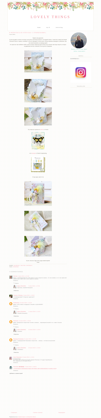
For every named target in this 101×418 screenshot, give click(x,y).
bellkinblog (16, 302)
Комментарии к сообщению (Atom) (27, 416)
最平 (56, 368)
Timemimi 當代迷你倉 (18, 366)
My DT (48, 27)
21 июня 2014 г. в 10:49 (30, 338)
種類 (42, 368)
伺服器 (29, 368)
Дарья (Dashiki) (21, 285)
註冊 (32, 368)
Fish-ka (15, 276)
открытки (16, 266)
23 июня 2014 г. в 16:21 (28, 357)
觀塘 (24, 368)
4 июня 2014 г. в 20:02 (28, 295)
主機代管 (39, 368)
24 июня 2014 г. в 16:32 (34, 329)
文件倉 (49, 368)
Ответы (17, 283)
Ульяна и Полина (18, 295)
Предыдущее (61, 412)
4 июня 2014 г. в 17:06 (34, 285)
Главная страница (37, 412)
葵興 (16, 368)
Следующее (14, 412)
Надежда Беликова (18, 338)
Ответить (15, 280)
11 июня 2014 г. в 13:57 (34, 311)
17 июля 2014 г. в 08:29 (30, 366)
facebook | (17, 265)
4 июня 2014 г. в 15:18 (23, 276)
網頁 (36, 368)
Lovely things (50, 17)
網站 (52, 368)
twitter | (23, 265)
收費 (44, 368)
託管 (54, 368)
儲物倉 (19, 368)
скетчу (41, 129)
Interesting (59, 27)
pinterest (29, 265)
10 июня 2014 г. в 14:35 (26, 302)
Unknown (15, 320)
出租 (14, 368)
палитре (34, 153)
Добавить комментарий (16, 373)
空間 (34, 368)
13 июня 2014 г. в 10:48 (25, 320)
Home (39, 27)
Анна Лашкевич (17, 357)
